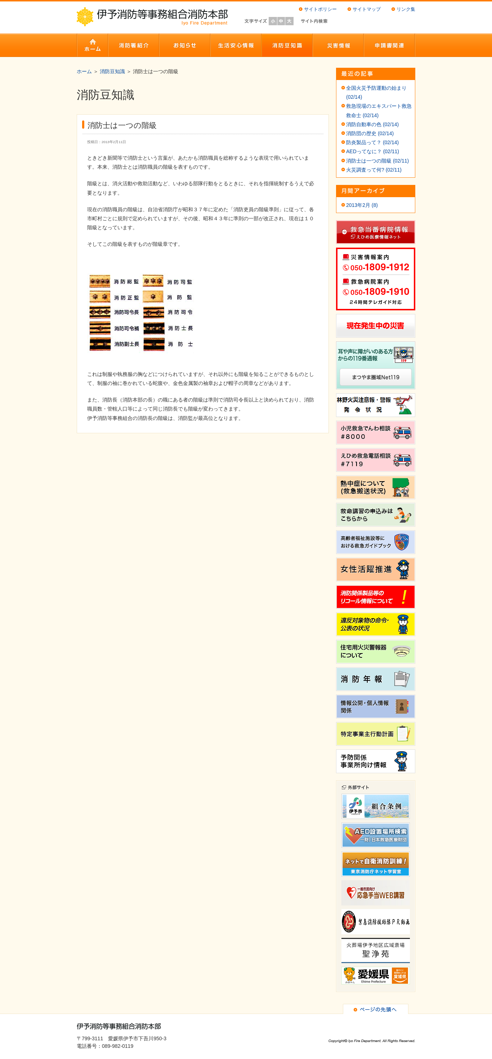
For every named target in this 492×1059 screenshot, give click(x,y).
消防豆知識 (112, 71)
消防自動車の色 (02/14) (372, 124)
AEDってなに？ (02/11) (372, 151)
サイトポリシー (320, 9)
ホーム (84, 71)
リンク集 (406, 9)
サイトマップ (367, 9)
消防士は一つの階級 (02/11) (377, 161)
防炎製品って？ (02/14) (372, 142)
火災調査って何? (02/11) (374, 170)
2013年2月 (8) (362, 205)
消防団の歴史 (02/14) (370, 133)
